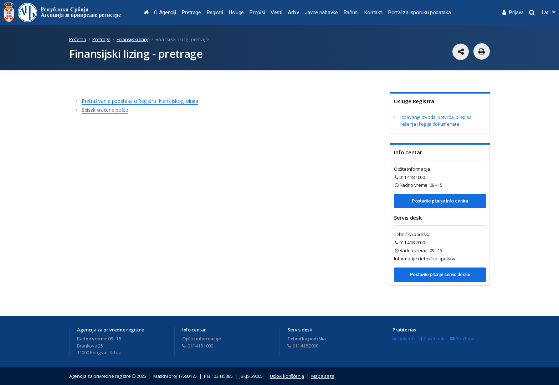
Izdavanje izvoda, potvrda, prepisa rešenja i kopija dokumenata (436, 121)
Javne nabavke (321, 12)
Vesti (276, 12)
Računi (351, 12)
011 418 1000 (410, 177)
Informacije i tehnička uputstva (425, 258)
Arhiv (293, 12)
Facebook (432, 338)
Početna (77, 39)
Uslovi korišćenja (287, 376)
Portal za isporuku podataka (419, 12)
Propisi (257, 12)
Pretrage (191, 12)
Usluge (236, 12)
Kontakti (373, 12)
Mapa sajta (322, 376)
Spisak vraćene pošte (105, 109)
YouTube (462, 338)
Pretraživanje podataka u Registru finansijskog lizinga (140, 101)
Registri (215, 12)
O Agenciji (165, 12)
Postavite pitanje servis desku (440, 274)
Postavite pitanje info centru (440, 201)
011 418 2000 (410, 242)
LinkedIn (404, 338)
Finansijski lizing (133, 39)
